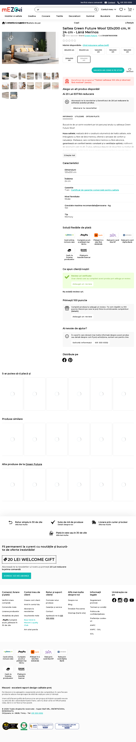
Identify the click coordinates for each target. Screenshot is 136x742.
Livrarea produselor (10, 607)
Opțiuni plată (92, 112)
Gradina (23, 16)
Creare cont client (32, 596)
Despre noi (73, 596)
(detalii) (74, 307)
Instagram (120, 596)
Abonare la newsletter (85, 104)
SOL (92, 630)
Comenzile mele (9, 603)
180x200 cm (127, 50)
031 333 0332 (126, 2)
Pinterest (126, 596)
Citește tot (69, 151)
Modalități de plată (10, 611)
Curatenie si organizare (106, 16)
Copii (121, 16)
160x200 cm (113, 50)
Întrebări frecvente (76, 604)
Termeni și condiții (98, 603)
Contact (111, 2)
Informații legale (95, 589)
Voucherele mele (31, 611)
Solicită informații (82, 338)
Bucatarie (74, 16)
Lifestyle (129, 16)
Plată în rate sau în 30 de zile (71, 528)
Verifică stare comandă (91, 2)
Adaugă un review (82, 280)
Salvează (129, 67)
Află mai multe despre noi (76, 589)
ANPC (92, 621)
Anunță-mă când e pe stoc (108, 66)
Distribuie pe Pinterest (70, 356)
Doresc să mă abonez (16, 572)
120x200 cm (84, 56)
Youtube (132, 596)
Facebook (114, 596)
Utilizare (79, 112)
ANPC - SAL (95, 625)
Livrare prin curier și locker (113, 518)
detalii (60, 2)
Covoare (33, 16)
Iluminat (64, 16)
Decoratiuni (53, 16)
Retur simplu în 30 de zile (28, 518)
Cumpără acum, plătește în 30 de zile (9, 618)
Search (96, 9)
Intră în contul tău (32, 600)
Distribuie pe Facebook (64, 356)
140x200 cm (98, 50)
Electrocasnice (87, 16)
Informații (68, 112)
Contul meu (107, 9)
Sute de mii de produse (70, 518)
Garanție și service (54, 603)
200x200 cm (69, 56)
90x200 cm (83, 50)
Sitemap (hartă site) (77, 609)
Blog (70, 600)
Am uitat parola (31, 625)
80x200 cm (69, 50)
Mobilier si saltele (10, 16)
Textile (42, 16)
